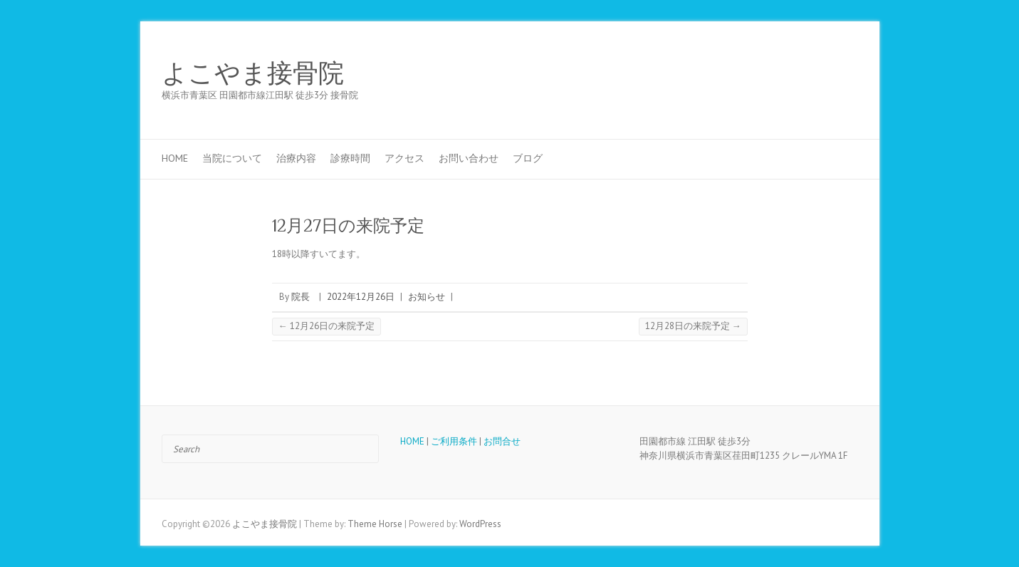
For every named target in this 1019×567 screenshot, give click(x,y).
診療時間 (350, 158)
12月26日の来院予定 (326, 326)
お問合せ (502, 441)
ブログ (528, 158)
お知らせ (426, 297)
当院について (232, 158)
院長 (300, 297)
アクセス (404, 158)
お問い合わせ (468, 158)
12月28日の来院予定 (693, 326)
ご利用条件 (454, 441)
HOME (175, 158)
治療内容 (296, 158)
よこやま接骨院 (253, 73)
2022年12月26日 (360, 297)
